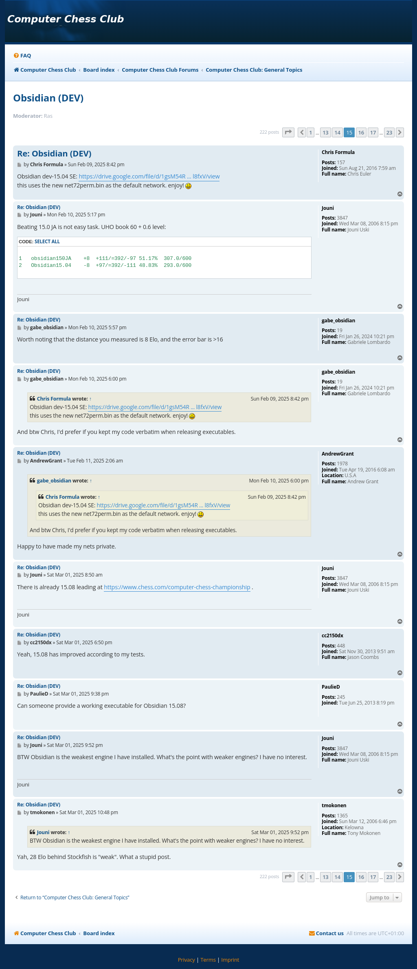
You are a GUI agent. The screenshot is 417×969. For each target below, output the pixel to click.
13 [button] (325, 132)
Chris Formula (54, 398)
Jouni (43, 832)
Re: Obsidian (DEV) (54, 153)
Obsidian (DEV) (48, 97)
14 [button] (337, 132)
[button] (288, 132)
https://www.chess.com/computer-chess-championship (177, 587)
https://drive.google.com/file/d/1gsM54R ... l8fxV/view (149, 176)
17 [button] (373, 132)
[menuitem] (22, 56)
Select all (47, 241)
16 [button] (361, 132)
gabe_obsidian (54, 480)
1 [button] (310, 132)
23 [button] (389, 132)
